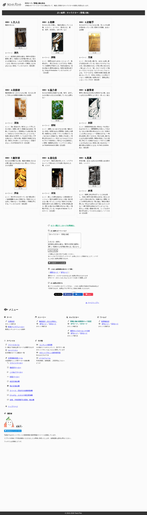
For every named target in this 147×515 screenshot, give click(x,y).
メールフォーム (45, 358)
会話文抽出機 (14, 381)
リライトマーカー (16, 363)
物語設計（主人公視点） (48, 321)
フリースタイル (13, 345)
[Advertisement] (65, 476)
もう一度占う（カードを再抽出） (63, 225)
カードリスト (13, 350)
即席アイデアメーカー (16, 327)
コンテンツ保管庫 (45, 345)
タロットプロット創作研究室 (50, 353)
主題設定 (11, 321)
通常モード (54, 272)
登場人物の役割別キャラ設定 (80, 321)
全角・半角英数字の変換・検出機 (22, 400)
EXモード (52, 324)
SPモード (64, 272)
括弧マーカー (14, 377)
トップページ (13, 406)
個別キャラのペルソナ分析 (80, 331)
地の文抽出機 (14, 386)
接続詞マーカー (15, 367)
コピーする (53, 250)
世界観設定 (105, 321)
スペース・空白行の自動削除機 (21, 390)
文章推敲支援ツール (15, 358)
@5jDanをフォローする (13, 431)
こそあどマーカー (16, 372)
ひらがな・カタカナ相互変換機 (21, 395)
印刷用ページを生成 (58, 263)
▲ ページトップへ (92, 302)
